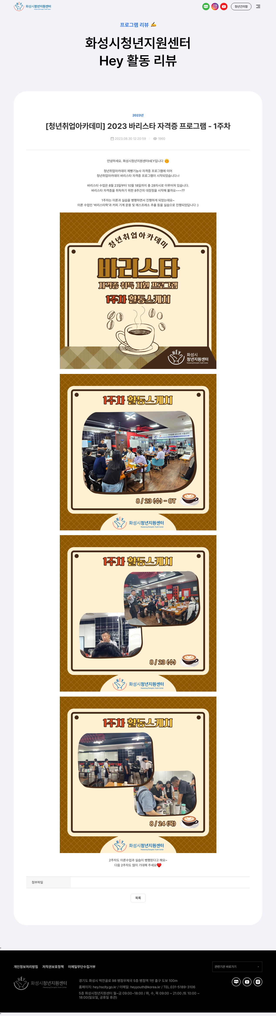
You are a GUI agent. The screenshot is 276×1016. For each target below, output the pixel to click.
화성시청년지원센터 (33, 5)
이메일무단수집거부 (81, 967)
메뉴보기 (258, 6)
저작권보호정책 (53, 967)
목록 (138, 898)
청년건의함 (241, 6)
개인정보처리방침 (26, 967)
